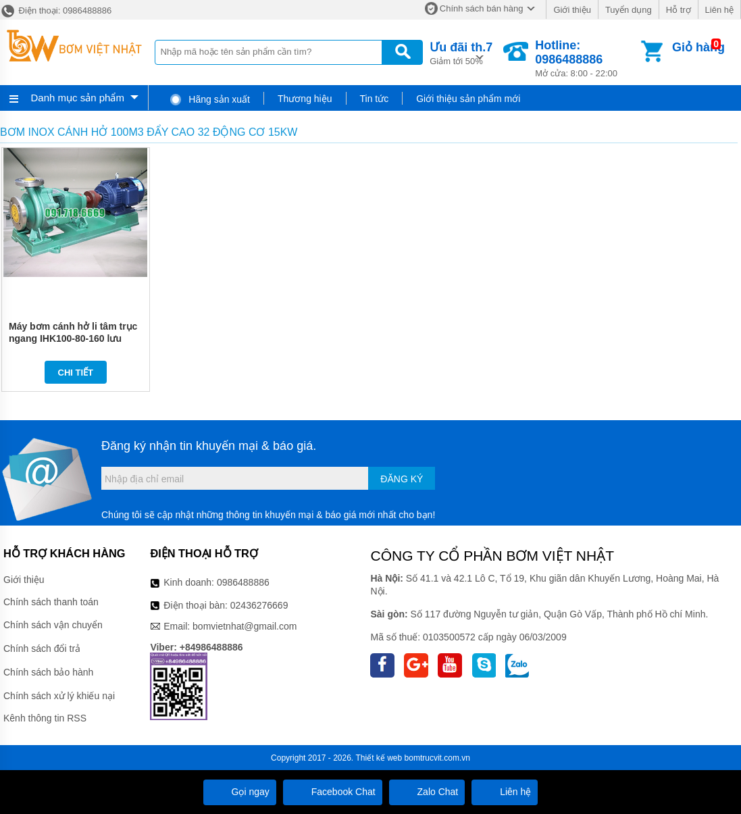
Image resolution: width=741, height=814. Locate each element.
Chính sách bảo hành (48, 672)
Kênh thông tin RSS (44, 718)
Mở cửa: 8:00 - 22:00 (586, 58)
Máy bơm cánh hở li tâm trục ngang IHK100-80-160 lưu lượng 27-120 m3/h (73, 338)
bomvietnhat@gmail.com (245, 626)
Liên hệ (719, 10)
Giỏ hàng (698, 47)
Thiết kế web (379, 758)
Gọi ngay (240, 791)
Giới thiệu (571, 10)
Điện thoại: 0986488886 (55, 10)
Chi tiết (76, 372)
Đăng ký (401, 479)
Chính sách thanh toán (51, 601)
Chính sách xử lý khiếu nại (59, 695)
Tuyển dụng (628, 10)
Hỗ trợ (678, 10)
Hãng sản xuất (209, 99)
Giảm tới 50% (461, 52)
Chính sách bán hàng (482, 8)
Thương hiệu (305, 98)
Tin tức (374, 98)
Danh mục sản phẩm (77, 97)
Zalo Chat (427, 791)
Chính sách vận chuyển (53, 624)
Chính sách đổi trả (41, 648)
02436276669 (259, 605)
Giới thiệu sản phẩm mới (468, 98)
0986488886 (243, 582)
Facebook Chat (333, 791)
